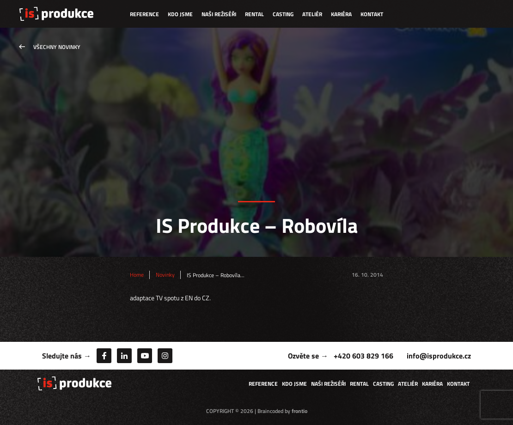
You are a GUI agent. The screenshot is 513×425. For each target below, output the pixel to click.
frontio (299, 411)
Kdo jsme (180, 14)
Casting (283, 14)
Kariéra (341, 14)
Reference (144, 14)
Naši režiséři (219, 14)
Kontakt (371, 14)
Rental (254, 14)
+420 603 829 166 (363, 355)
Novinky (165, 275)
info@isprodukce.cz (439, 355)
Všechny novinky (56, 46)
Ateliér (312, 14)
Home (137, 275)
